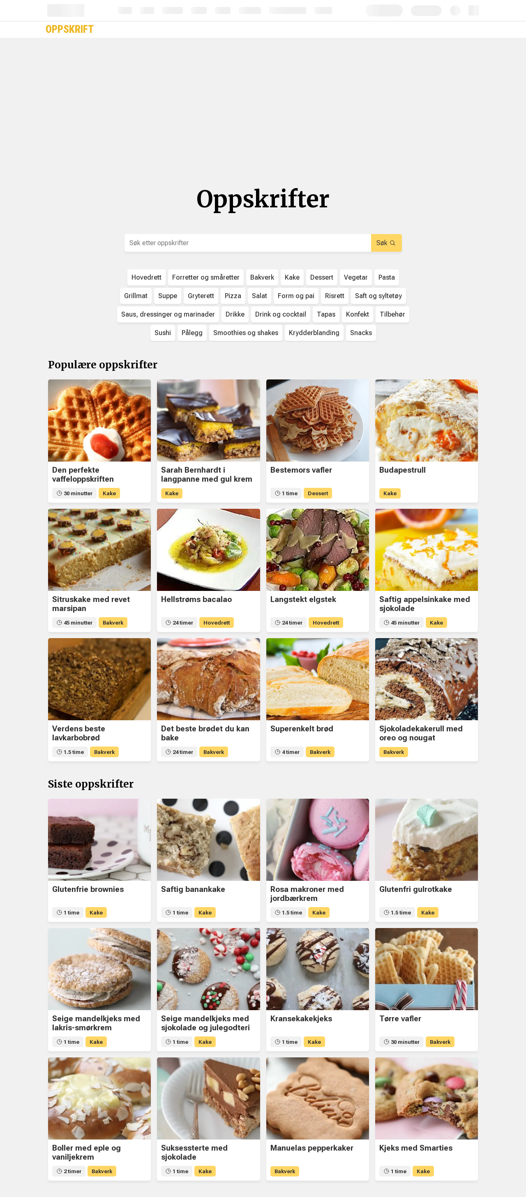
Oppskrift (70, 29)
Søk (385, 243)
